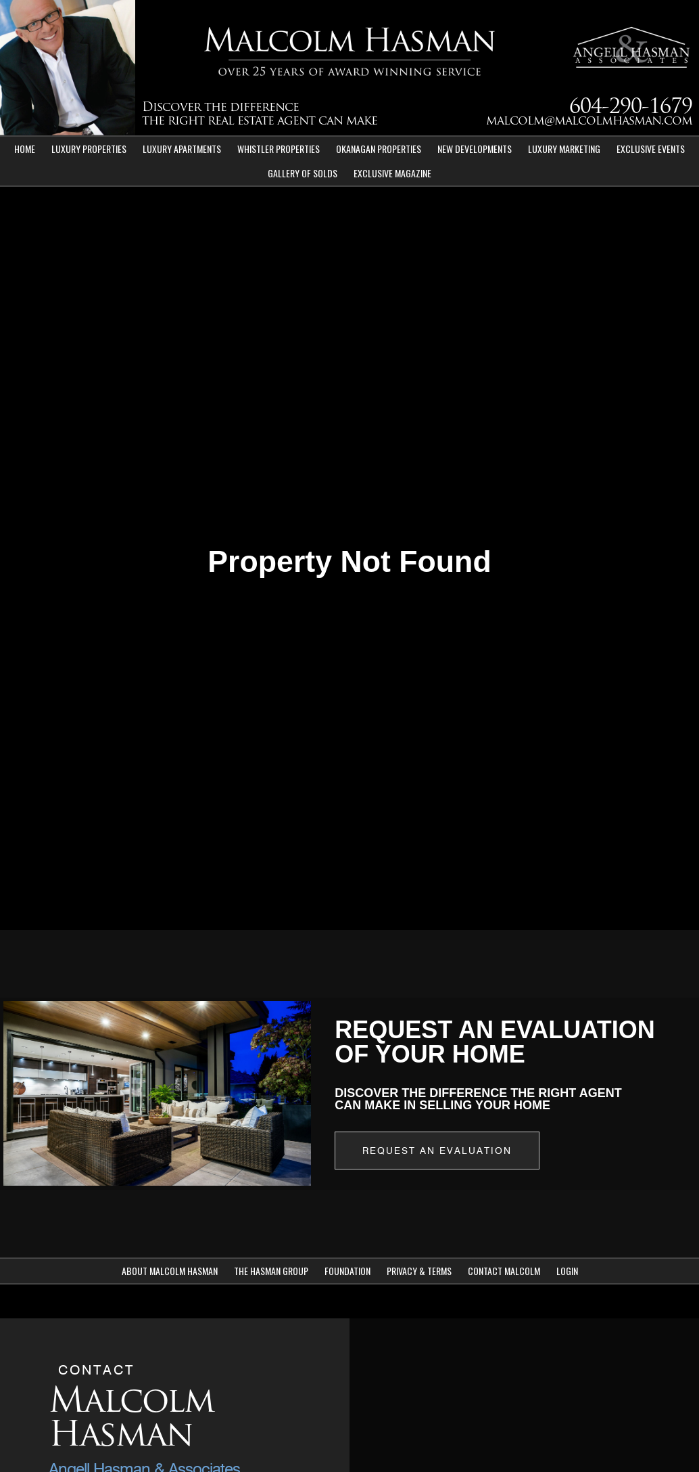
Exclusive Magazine (392, 173)
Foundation (347, 1271)
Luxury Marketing (564, 148)
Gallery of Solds (302, 173)
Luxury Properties (88, 148)
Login (567, 1271)
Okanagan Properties (378, 148)
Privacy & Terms (419, 1271)
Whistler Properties (278, 148)
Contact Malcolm (504, 1271)
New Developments (474, 148)
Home (24, 148)
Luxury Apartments (182, 148)
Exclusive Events (651, 148)
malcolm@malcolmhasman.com (589, 121)
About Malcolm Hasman (170, 1271)
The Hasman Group (271, 1271)
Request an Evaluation (437, 1150)
